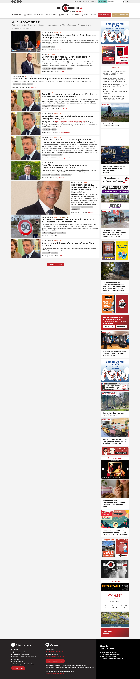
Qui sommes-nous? (19, 652)
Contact (15, 649)
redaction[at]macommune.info (54, 651)
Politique (57, 33)
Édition (72, 11)
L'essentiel (115, 67)
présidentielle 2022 (66, 174)
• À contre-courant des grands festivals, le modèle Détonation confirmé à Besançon (114, 73)
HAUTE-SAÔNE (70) (47, 33)
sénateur (54, 129)
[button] (124, 2)
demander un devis (55, 661)
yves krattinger (75, 209)
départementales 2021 (86, 207)
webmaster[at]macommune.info (55, 673)
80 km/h (45, 233)
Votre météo (115, 582)
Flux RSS (16, 659)
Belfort (44, 54)
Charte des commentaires (21, 654)
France (44, 92)
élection (54, 68)
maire (60, 155)
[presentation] (103, 469)
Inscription (109, 326)
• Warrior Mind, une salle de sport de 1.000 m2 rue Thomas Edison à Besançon (115, 91)
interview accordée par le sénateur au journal (69, 121)
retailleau (69, 68)
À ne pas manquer (115, 458)
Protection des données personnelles (24, 657)
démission (54, 155)
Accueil (14, 28)
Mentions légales (18, 661)
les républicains (61, 68)
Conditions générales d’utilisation (23, 664)
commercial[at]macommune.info (55, 656)
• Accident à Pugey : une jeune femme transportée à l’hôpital (115, 85)
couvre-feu (54, 252)
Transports (66, 217)
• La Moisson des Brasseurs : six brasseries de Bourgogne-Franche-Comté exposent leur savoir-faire (115, 98)
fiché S (24, 84)
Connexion (121, 326)
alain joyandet (46, 46)
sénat (53, 46)
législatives (61, 106)
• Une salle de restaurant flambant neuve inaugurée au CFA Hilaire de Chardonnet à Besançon (114, 79)
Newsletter (18, 668)
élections (54, 106)
